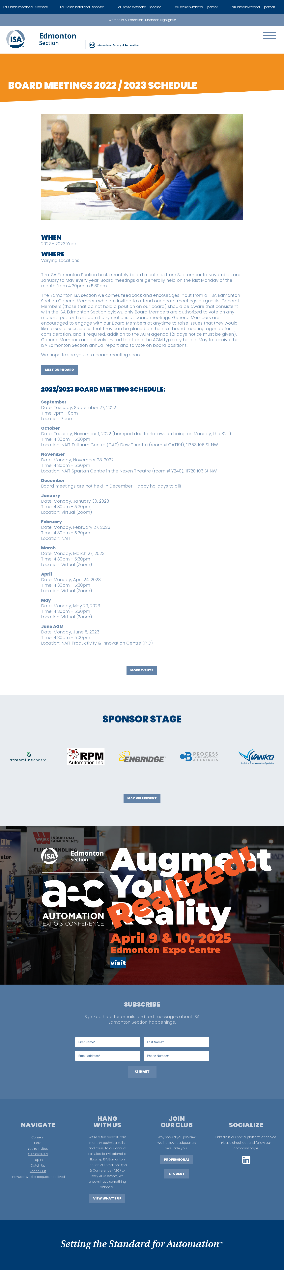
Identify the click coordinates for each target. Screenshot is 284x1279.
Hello (38, 1143)
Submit (142, 1072)
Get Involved (38, 1154)
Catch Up (38, 1165)
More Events (142, 670)
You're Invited (38, 1148)
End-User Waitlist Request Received (38, 1177)
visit (118, 963)
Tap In (38, 1159)
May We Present (142, 798)
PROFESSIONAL (176, 1159)
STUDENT (177, 1174)
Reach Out (38, 1171)
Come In (37, 1137)
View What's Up (107, 1198)
